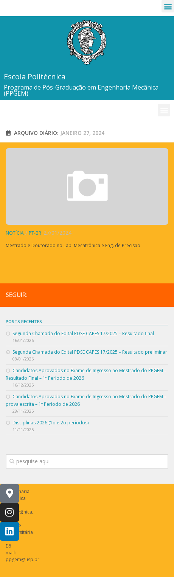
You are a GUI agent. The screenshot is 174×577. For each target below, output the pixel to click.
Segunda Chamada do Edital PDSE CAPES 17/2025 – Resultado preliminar (89, 352)
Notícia (15, 233)
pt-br (35, 233)
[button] (168, 6)
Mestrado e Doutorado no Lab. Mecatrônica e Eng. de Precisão (73, 245)
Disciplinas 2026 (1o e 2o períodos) (50, 422)
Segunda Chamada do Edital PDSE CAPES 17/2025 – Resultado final (83, 333)
